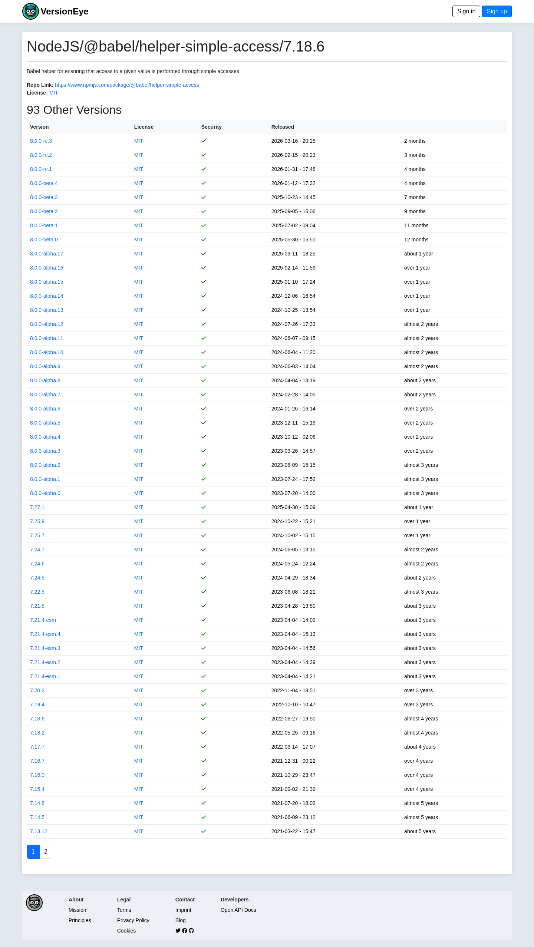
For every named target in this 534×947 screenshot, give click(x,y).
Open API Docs (238, 910)
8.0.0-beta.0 (44, 239)
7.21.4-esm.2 (45, 662)
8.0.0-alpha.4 (45, 437)
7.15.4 (37, 789)
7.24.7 (37, 549)
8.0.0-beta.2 (44, 211)
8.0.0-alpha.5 (45, 423)
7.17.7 (37, 747)
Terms (124, 910)
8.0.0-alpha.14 (46, 296)
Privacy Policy (133, 920)
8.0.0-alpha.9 (45, 366)
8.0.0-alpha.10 (46, 352)
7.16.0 (37, 775)
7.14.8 (37, 803)
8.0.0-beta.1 (44, 225)
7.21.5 (37, 606)
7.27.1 (37, 507)
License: (37, 93)
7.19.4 (37, 704)
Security (211, 127)
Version (39, 127)
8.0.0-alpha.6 (45, 409)
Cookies (126, 931)
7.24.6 (37, 564)
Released (282, 127)
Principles (80, 920)
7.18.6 (37, 719)
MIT (53, 93)
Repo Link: (40, 85)
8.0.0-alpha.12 (46, 324)
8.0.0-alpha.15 (46, 282)
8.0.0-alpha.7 (45, 394)
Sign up (497, 11)
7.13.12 (38, 831)
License (144, 127)
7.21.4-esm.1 (45, 676)
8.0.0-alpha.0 (45, 493)
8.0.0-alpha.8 (45, 380)
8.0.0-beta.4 (44, 183)
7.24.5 (37, 578)
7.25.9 (37, 521)
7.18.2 (37, 733)
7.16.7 (37, 761)
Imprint (183, 910)
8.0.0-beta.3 (44, 197)
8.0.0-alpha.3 (45, 451)
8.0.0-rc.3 (41, 141)
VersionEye (64, 11)
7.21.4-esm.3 (45, 648)
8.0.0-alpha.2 (45, 465)
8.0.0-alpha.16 (46, 268)
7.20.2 (37, 690)
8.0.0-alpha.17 (46, 254)
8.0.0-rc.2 (41, 155)
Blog (180, 920)
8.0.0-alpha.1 (45, 479)
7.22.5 (37, 592)
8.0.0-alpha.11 (46, 338)
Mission (77, 910)
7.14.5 (37, 817)
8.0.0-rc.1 (41, 169)
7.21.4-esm (43, 620)
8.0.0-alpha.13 (46, 310)
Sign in (466, 11)
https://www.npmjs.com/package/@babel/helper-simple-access (127, 85)
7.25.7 (37, 535)
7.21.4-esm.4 (45, 634)
